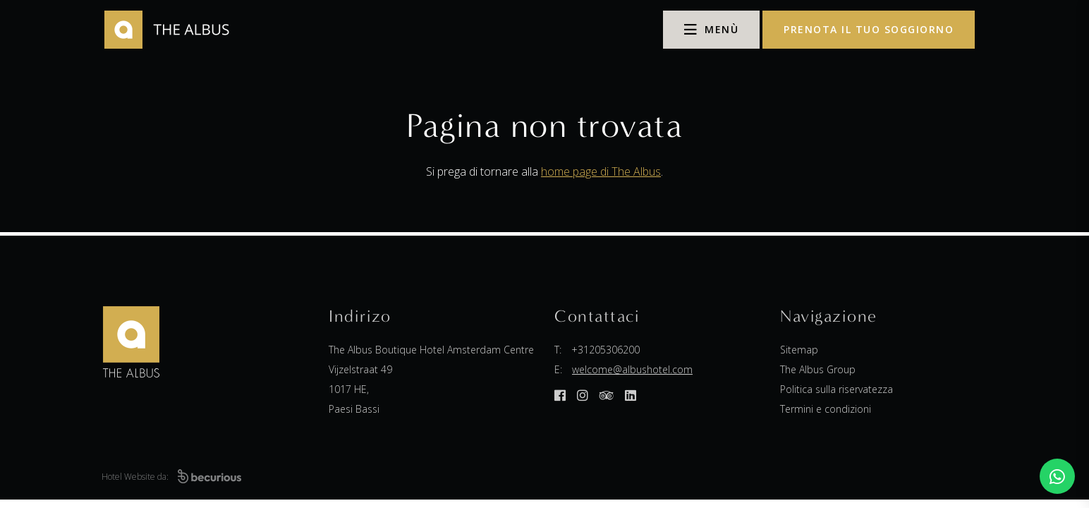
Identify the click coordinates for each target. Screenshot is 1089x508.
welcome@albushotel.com (632, 369)
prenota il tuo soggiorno (869, 29)
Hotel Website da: (171, 477)
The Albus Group (818, 369)
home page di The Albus (601, 171)
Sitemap (799, 349)
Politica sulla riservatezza (836, 389)
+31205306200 (605, 349)
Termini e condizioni (825, 409)
